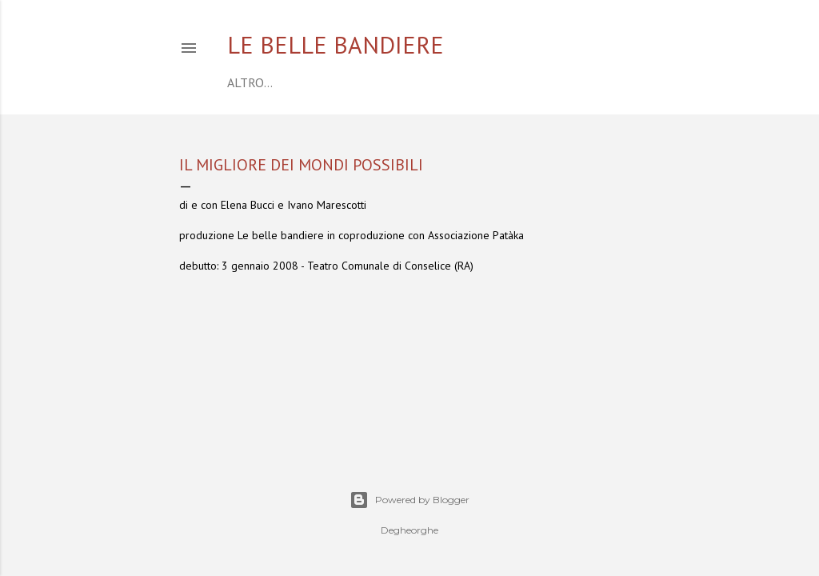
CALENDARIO (308, 82)
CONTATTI (541, 82)
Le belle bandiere (335, 44)
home (244, 82)
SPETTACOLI (467, 82)
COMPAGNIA (388, 82)
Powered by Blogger (409, 500)
